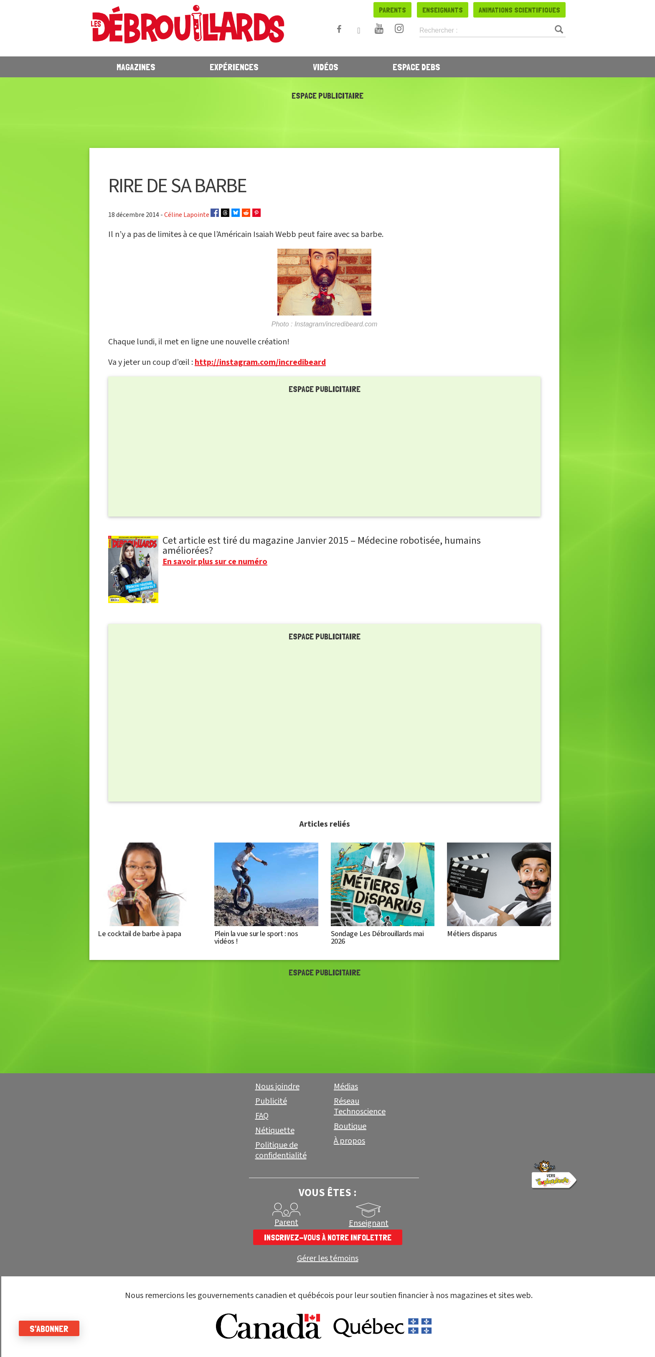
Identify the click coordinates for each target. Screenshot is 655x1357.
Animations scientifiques (519, 9)
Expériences (234, 66)
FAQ (262, 1116)
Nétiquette (274, 1130)
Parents (392, 9)
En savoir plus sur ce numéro (214, 562)
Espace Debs (416, 66)
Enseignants (442, 9)
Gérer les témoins (327, 1258)
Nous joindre (277, 1086)
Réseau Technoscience (360, 1106)
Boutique (350, 1126)
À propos (349, 1141)
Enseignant (368, 1223)
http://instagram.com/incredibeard (260, 362)
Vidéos (325, 66)
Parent (286, 1222)
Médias (346, 1086)
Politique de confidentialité (281, 1150)
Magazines (136, 66)
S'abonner (51, 1328)
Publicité (271, 1101)
